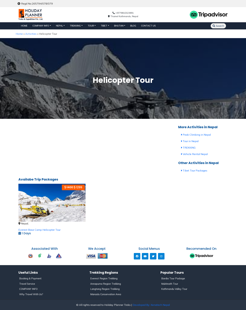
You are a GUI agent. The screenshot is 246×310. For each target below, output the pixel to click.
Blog (133, 25)
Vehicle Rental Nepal (194, 154)
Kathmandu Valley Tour (174, 288)
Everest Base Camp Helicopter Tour (39, 229)
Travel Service (27, 283)
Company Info (40, 25)
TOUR (91, 25)
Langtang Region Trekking (105, 288)
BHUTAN (118, 25)
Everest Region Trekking (104, 278)
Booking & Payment (30, 278)
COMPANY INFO (28, 288)
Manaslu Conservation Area (105, 294)
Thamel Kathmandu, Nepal (123, 16)
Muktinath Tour (169, 283)
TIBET (104, 25)
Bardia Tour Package (173, 278)
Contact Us (148, 25)
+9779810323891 (123, 12)
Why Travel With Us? (31, 294)
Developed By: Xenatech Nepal (151, 304)
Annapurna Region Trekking (105, 283)
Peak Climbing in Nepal (196, 134)
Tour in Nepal (190, 141)
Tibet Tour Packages (194, 170)
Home (24, 25)
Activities (24, 33)
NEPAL (59, 25)
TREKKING (75, 25)
